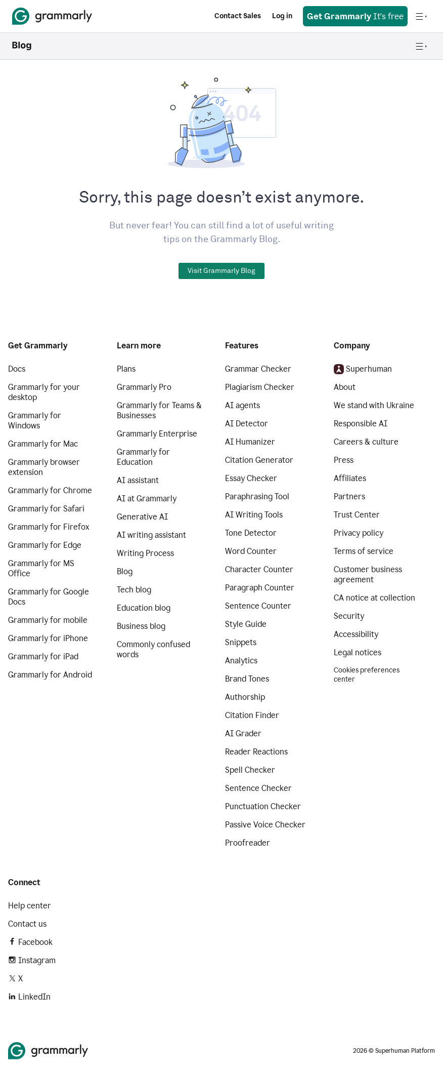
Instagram (32, 960)
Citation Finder (252, 715)
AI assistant (138, 480)
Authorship (245, 697)
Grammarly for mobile (47, 620)
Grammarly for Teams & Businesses (159, 410)
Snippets (240, 642)
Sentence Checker (258, 788)
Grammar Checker (258, 369)
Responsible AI (360, 423)
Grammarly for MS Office (41, 568)
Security (349, 616)
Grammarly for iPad (43, 656)
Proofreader (247, 843)
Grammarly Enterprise (157, 434)
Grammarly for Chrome (50, 490)
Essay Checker (251, 478)
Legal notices (357, 652)
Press (343, 460)
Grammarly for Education (143, 457)
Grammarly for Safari (46, 508)
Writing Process (145, 553)
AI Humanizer (250, 442)
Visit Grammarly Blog (221, 270)
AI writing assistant (151, 535)
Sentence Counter (258, 606)
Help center (29, 905)
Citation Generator (259, 460)
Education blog (143, 608)
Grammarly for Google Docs (48, 597)
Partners (349, 496)
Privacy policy (358, 533)
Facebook (30, 942)
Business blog (141, 626)
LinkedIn (29, 997)
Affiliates (350, 478)
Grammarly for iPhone (48, 638)
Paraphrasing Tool (257, 496)
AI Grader (243, 733)
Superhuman (363, 369)
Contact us (27, 924)
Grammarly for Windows (34, 420)
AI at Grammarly (146, 498)
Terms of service (363, 551)
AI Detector (246, 423)
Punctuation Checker (263, 806)
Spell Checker (250, 770)
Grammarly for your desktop (44, 392)
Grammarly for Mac (43, 444)
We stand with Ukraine (374, 405)
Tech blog (134, 589)
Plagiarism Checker (259, 387)
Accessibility (356, 634)
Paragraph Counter (259, 587)
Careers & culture (366, 442)
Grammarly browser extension (44, 467)
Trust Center (357, 515)
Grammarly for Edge (44, 545)
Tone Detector (251, 533)
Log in (282, 16)
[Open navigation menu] (421, 16)
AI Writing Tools (254, 515)
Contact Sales (237, 16)
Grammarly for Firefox (48, 527)
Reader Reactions (256, 752)
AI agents (242, 405)
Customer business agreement (368, 574)
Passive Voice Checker (265, 824)
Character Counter (259, 569)
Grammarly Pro (144, 387)
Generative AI (142, 517)
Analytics (241, 660)
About (345, 387)
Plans (126, 369)
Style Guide (246, 624)
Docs (16, 369)
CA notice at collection (374, 598)
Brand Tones (247, 679)
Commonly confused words (153, 649)
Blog (124, 571)
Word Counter (251, 551)
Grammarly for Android (50, 675)
